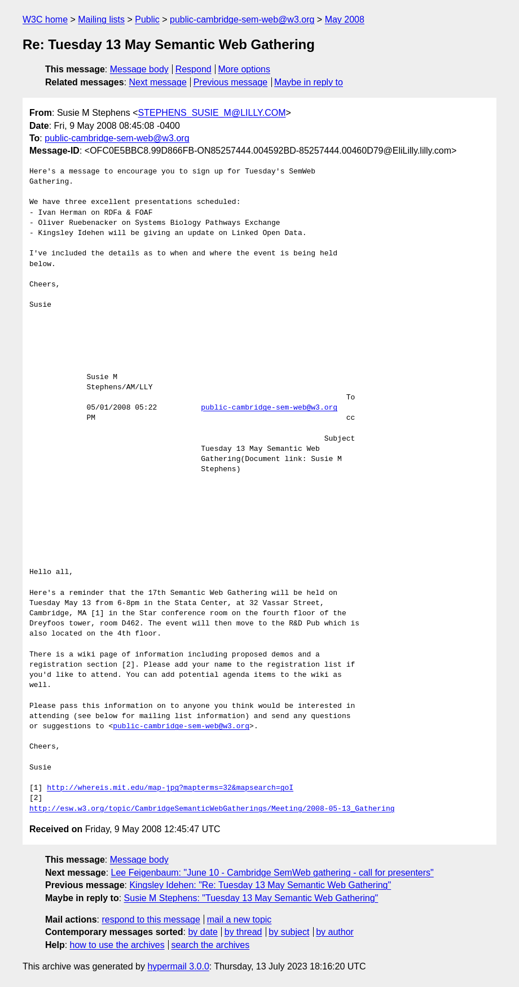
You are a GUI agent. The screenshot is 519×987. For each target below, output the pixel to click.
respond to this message (151, 919)
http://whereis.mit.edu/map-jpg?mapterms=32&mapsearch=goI (170, 788)
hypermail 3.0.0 (178, 966)
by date (202, 932)
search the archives (210, 945)
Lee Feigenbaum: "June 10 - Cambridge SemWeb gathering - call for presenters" (272, 872)
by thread (243, 932)
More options (244, 69)
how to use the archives (117, 945)
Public (147, 19)
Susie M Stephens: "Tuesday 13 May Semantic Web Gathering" (251, 898)
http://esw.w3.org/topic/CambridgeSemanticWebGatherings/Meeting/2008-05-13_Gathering (211, 809)
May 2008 (344, 19)
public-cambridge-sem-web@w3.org (242, 19)
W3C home (45, 19)
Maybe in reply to (308, 82)
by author (335, 932)
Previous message (230, 82)
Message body (139, 69)
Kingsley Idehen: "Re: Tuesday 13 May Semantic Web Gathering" (260, 885)
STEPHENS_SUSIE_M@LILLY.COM (212, 113)
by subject (289, 932)
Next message (158, 82)
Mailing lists (101, 19)
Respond (193, 69)
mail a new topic (239, 919)
